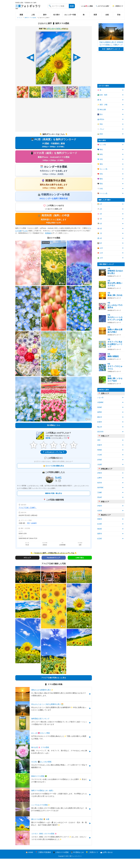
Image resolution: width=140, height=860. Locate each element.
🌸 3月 (99, 214)
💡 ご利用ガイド (117, 6)
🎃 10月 (100, 248)
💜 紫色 (100, 179)
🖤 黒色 (100, 183)
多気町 (99, 460)
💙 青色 (100, 149)
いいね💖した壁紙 (87, 6)
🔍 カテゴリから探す (102, 6)
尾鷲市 (99, 519)
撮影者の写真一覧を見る (53, 495)
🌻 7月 (99, 233)
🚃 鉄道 (100, 134)
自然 (107, 15)
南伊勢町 (100, 487)
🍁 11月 (100, 253)
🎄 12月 (100, 258)
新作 (44, 15)
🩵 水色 (100, 159)
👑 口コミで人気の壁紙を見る (53, 467)
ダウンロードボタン (54, 29)
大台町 (99, 455)
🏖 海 (99, 100)
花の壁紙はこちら (53, 426)
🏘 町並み (100, 119)
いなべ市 (100, 397)
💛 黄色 (100, 164)
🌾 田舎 (100, 124)
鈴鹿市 (99, 422)
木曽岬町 (100, 402)
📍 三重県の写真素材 (43, 854)
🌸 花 (99, 90)
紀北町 (99, 524)
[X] (56, 482)
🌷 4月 (99, 219)
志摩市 (99, 478)
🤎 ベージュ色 (102, 193)
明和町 (99, 450)
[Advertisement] (53, 114)
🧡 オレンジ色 (102, 169)
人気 (33, 15)
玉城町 (99, 492)
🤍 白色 (100, 188)
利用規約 (48, 234)
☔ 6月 (99, 228)
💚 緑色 (100, 154)
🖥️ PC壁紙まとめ (77, 854)
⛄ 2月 (99, 209)
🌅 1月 (99, 204)
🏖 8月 (99, 238)
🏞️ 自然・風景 (102, 95)
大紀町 (99, 464)
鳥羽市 (99, 483)
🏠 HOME (29, 854)
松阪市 (99, 445)
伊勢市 (99, 473)
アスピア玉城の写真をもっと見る (53, 679)
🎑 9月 (99, 243)
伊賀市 (99, 506)
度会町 (99, 497)
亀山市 (99, 427)
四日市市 (100, 432)
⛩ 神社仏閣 (101, 109)
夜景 (95, 15)
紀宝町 (99, 538)
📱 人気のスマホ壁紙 (61, 854)
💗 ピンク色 (101, 144)
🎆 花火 (100, 114)
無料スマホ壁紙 (30, 17)
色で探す (56, 15)
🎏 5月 (99, 223)
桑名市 (99, 417)
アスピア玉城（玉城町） (28, 509)
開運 (21, 15)
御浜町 (99, 529)
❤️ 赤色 (100, 174)
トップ (19, 17)
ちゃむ (25, 232)
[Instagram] (59, 482)
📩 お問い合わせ (106, 854)
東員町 (99, 407)
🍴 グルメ (100, 129)
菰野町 (99, 412)
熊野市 (99, 533)
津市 (98, 440)
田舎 (118, 15)
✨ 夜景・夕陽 (102, 104)
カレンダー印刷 (70, 15)
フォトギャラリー (28, 7)
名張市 (99, 510)
